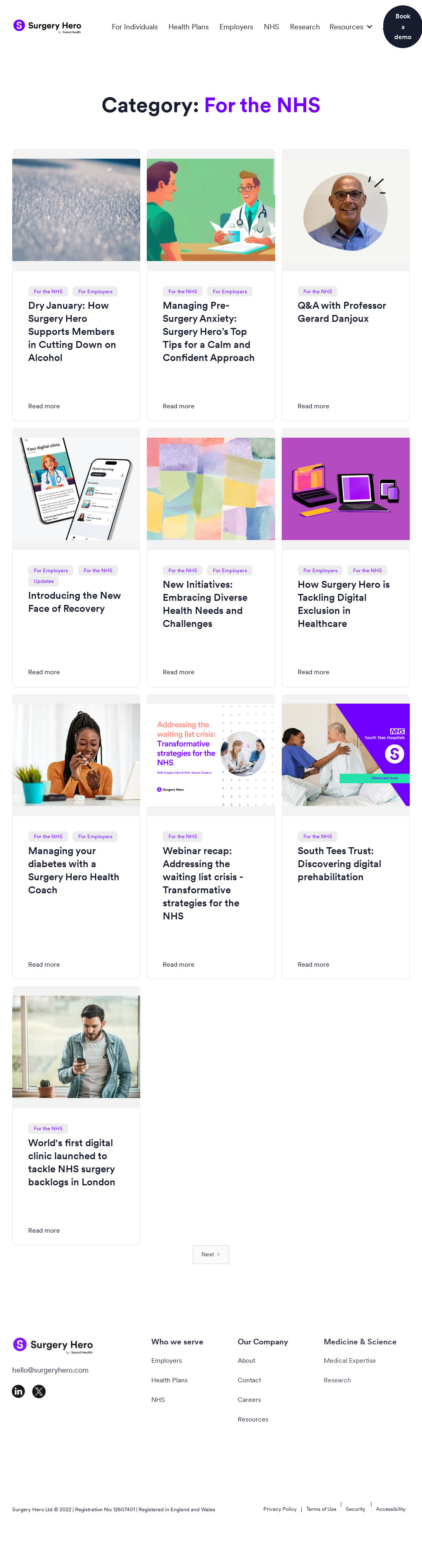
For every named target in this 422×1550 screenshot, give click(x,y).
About (392, 26)
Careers (249, 1400)
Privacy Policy (280, 1509)
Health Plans (188, 26)
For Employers (95, 291)
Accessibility (391, 1509)
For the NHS (48, 291)
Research (305, 26)
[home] (47, 27)
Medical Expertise (350, 1360)
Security (355, 1509)
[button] (351, 26)
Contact (249, 1380)
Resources (253, 1419)
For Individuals (135, 26)
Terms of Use (321, 1509)
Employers (236, 26)
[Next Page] (211, 1254)
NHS (271, 26)
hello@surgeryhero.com (50, 1370)
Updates (44, 581)
